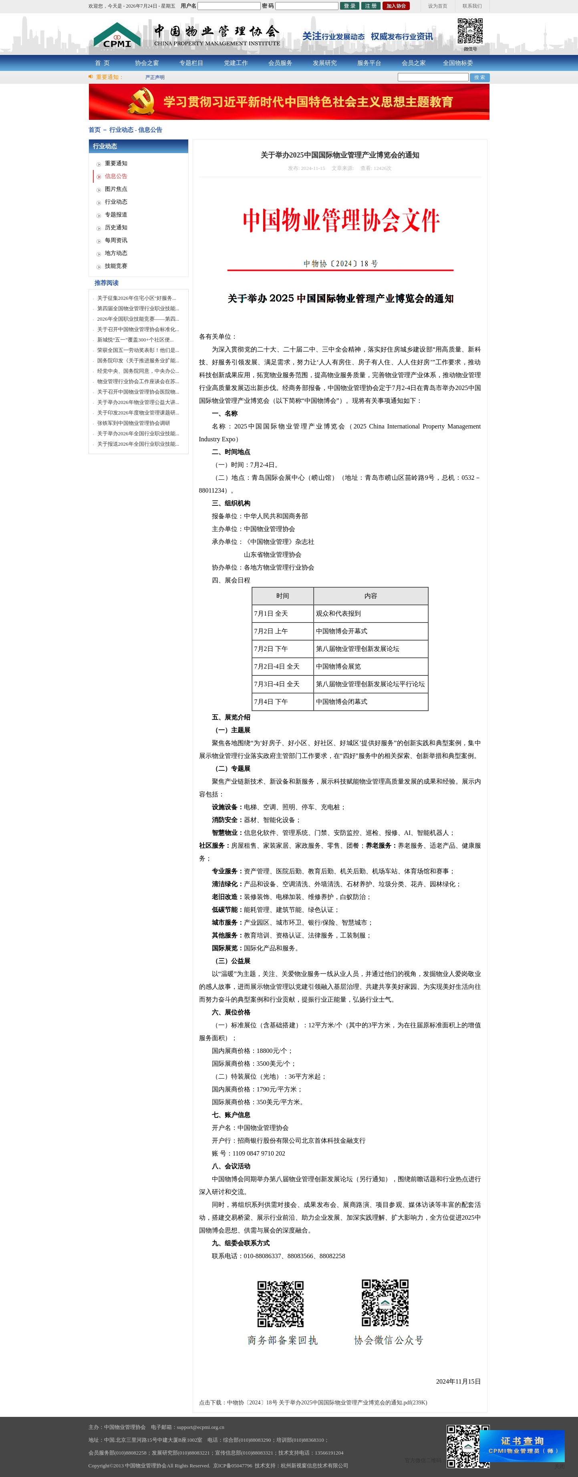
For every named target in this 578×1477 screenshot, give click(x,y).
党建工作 (236, 63)
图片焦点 (116, 189)
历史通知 (116, 227)
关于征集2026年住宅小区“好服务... (137, 298)
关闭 (559, 1466)
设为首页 (437, 6)
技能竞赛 (116, 266)
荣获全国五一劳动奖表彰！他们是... (138, 350)
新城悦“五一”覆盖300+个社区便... (135, 340)
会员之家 (414, 63)
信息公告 (116, 176)
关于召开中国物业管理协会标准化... (138, 329)
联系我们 (472, 6)
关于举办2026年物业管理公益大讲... (138, 402)
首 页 (102, 63)
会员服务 (280, 63)
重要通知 (116, 163)
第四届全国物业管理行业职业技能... (138, 308)
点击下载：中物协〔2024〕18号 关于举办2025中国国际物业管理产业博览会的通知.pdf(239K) (313, 1403)
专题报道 (116, 215)
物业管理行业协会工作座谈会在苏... (138, 381)
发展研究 (325, 63)
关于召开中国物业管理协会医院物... (138, 392)
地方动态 (116, 253)
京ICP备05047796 (232, 1466)
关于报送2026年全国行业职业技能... (138, 444)
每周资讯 (116, 240)
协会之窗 (147, 63)
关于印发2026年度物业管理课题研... (138, 413)
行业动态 (116, 202)
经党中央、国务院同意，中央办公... (138, 371)
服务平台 (369, 63)
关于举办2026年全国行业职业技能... (138, 433)
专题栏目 (191, 63)
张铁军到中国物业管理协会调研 (133, 423)
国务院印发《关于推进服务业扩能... (138, 361)
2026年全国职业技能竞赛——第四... (138, 319)
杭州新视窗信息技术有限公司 (314, 1466)
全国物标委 (458, 63)
